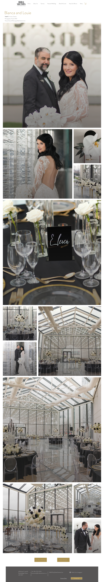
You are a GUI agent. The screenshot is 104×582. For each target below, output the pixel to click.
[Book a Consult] (63, 560)
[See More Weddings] (40, 560)
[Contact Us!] (76, 578)
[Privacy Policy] (63, 578)
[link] (85, 3)
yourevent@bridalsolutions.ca (39, 573)
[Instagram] (70, 572)
